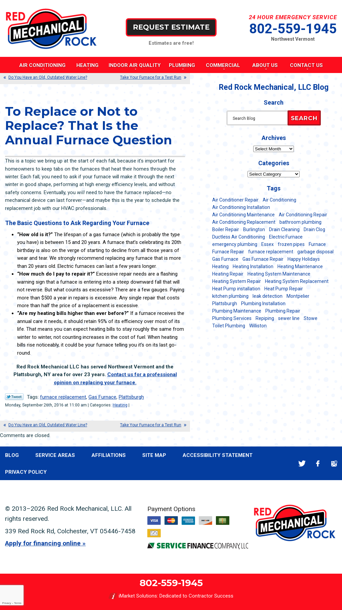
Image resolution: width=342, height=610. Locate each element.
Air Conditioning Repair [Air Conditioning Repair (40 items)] (303, 214)
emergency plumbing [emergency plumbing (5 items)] (234, 244)
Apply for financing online (43, 543)
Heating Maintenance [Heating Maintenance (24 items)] (300, 266)
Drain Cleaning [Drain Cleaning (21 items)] (284, 229)
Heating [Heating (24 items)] (220, 266)
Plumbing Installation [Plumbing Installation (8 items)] (263, 303)
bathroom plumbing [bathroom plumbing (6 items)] (300, 222)
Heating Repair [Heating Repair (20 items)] (227, 274)
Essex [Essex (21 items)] (267, 244)
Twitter (302, 463)
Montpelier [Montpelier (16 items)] (298, 296)
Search (304, 118)
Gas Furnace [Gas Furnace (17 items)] (225, 259)
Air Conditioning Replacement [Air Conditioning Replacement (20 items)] (243, 222)
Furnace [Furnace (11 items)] (317, 244)
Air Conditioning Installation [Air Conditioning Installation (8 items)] (241, 207)
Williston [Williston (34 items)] (258, 325)
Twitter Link (14, 396)
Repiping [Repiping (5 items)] (265, 318)
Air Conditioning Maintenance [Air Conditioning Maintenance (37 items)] (243, 214)
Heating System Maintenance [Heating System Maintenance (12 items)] (279, 274)
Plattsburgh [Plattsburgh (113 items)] (224, 303)
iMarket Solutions (138, 596)
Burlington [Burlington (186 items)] (254, 229)
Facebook (318, 463)
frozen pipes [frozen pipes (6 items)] (291, 244)
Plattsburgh (131, 397)
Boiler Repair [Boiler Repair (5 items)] (225, 229)
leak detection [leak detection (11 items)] (267, 296)
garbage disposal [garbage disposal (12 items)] (315, 251)
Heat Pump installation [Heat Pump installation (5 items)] (236, 288)
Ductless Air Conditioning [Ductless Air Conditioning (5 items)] (238, 237)
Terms (18, 603)
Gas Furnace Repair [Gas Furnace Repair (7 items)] (262, 259)
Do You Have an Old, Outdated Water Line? (47, 77)
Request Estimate (171, 27)
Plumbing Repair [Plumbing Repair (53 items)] (282, 311)
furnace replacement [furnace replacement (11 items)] (270, 251)
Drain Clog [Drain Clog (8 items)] (314, 229)
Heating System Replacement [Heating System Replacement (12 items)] (297, 281)
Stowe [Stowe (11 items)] (310, 318)
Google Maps (334, 463)
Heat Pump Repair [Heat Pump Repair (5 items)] (283, 288)
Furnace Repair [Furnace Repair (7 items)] (228, 251)
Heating (120, 404)
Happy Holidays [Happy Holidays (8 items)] (304, 259)
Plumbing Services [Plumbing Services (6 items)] (232, 318)
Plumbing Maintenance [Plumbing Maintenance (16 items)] (236, 311)
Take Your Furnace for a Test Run (150, 77)
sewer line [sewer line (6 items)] (289, 318)
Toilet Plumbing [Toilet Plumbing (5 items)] (228, 325)
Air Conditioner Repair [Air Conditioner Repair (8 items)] (235, 200)
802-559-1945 (293, 29)
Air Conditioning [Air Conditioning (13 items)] (279, 200)
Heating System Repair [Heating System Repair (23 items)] (236, 281)
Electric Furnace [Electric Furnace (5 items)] (286, 237)
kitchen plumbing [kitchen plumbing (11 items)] (230, 296)
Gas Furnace (102, 397)
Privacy (6, 603)
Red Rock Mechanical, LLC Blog (274, 87)
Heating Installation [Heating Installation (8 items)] (253, 266)
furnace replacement (63, 397)
